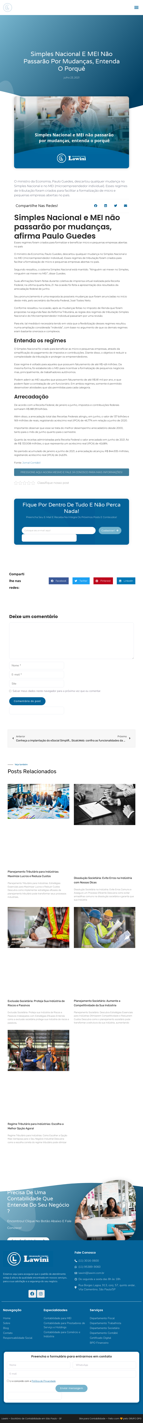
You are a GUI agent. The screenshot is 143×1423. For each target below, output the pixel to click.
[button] (136, 7)
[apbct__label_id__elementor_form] (49, 538)
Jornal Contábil (31, 462)
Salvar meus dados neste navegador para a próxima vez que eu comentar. (57, 691)
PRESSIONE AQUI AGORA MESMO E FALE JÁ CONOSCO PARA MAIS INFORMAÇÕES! (71, 472)
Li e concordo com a (33, 1381)
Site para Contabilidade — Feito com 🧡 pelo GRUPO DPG (110, 1418)
